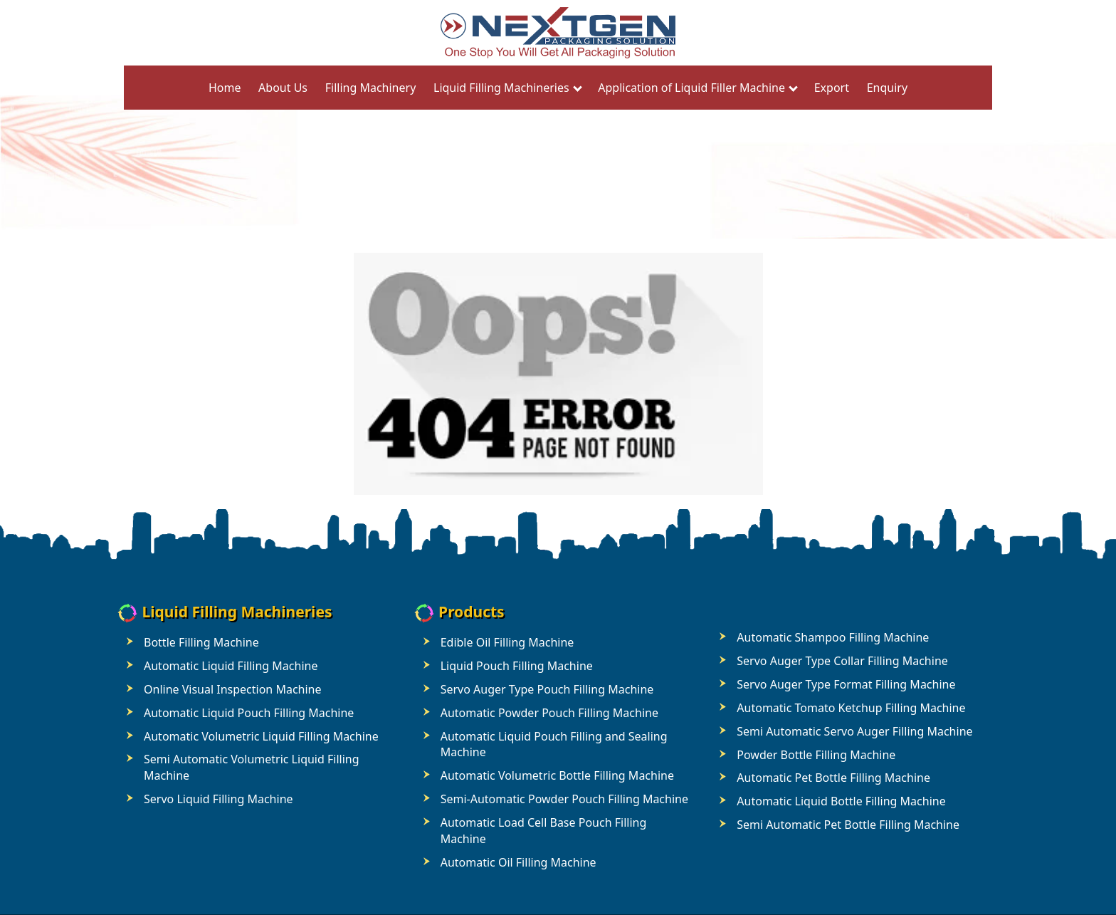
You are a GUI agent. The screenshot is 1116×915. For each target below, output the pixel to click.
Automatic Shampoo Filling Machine (833, 637)
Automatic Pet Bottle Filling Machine (833, 777)
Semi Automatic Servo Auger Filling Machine (854, 731)
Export (831, 87)
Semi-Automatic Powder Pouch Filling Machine (564, 799)
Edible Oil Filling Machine (507, 642)
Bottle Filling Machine (201, 642)
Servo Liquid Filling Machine (218, 799)
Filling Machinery (370, 87)
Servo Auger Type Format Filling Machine (846, 684)
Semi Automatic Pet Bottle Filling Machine (848, 824)
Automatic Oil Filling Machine (518, 862)
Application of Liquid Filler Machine (691, 87)
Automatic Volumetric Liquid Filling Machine (261, 736)
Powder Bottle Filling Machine (816, 755)
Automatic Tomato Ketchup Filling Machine (851, 708)
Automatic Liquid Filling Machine (230, 666)
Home (225, 87)
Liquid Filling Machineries (501, 87)
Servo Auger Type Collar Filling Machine (842, 661)
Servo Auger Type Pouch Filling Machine (547, 689)
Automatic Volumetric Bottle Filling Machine (557, 775)
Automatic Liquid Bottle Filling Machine (841, 801)
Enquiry (887, 87)
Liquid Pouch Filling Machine (517, 666)
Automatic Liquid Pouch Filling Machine (249, 713)
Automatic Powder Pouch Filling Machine (549, 713)
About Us (282, 87)
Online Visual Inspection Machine (233, 689)
